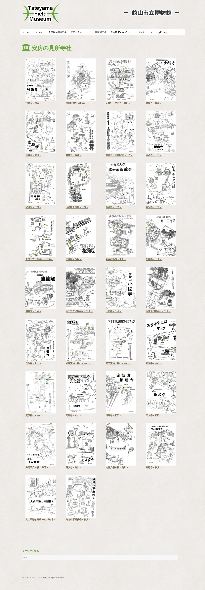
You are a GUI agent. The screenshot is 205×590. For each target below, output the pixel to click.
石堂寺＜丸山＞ (154, 363)
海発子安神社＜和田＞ (36, 467)
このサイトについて (144, 32)
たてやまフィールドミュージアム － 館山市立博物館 (40, 13)
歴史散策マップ (118, 32)
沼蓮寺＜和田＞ (114, 415)
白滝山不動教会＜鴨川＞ (78, 519)
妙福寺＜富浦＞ (154, 103)
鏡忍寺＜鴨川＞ (154, 467)
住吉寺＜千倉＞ (154, 259)
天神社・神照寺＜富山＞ (118, 103)
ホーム (25, 32)
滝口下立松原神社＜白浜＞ (39, 259)
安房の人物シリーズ (81, 32)
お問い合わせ (165, 32)
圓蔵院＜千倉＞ (33, 311)
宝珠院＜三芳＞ (33, 207)
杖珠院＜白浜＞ (74, 259)
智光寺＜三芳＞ (154, 207)
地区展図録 (100, 32)
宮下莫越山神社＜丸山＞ (118, 363)
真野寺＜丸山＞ (74, 415)
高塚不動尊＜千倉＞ (116, 259)
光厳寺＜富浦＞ (33, 155)
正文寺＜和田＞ (154, 415)
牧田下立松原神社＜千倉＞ (79, 311)
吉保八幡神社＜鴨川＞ (117, 467)
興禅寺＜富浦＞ (74, 155)
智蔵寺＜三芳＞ (114, 207)
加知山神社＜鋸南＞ (76, 103)
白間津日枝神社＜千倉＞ (158, 311)
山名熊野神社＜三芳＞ (77, 207)
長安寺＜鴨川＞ (74, 467)
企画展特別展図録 (57, 32)
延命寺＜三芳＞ (154, 155)
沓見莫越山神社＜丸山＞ (78, 363)
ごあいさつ (38, 32)
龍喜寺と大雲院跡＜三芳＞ (119, 155)
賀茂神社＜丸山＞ (34, 415)
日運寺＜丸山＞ (33, 363)
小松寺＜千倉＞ (114, 311)
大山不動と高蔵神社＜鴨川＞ (40, 519)
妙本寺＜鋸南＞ (33, 103)
